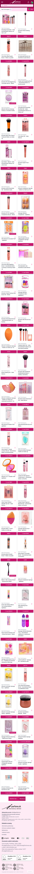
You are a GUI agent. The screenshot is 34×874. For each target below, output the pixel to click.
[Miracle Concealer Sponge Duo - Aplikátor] (8, 675)
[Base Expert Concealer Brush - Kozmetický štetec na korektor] (25, 543)
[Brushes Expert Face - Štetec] (25, 151)
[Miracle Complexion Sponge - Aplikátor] (25, 569)
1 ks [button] (8, 61)
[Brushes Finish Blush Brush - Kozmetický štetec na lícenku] (8, 308)
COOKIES (30, 871)
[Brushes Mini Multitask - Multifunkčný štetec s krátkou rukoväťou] (25, 361)
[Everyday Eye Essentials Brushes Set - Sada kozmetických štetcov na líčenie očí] (25, 97)
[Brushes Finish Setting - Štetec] (25, 19)
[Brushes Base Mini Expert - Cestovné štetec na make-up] (8, 125)
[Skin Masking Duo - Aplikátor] (25, 594)
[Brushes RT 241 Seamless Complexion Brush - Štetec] (8, 202)
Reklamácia (5, 830)
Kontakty (4, 834)
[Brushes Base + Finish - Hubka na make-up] (8, 518)
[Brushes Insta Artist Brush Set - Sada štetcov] (25, 387)
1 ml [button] (8, 244)
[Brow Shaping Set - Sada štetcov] (8, 361)
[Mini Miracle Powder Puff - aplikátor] (8, 414)
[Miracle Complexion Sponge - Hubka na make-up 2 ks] (25, 177)
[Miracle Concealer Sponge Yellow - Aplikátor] (8, 701)
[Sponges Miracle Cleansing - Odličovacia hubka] (8, 726)
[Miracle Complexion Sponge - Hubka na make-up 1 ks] (8, 334)
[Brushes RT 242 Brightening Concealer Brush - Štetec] (8, 70)
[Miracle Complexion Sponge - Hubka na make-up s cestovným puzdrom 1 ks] (8, 387)
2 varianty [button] (25, 455)
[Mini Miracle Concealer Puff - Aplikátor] (8, 227)
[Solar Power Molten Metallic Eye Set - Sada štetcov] (8, 491)
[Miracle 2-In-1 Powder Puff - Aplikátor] (8, 465)
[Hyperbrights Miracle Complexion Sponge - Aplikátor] (25, 227)
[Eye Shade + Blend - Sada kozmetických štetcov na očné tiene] (8, 151)
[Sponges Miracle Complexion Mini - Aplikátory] (25, 282)
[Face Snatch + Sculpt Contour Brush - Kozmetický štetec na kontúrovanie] (8, 438)
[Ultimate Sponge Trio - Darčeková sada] (25, 777)
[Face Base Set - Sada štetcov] (25, 125)
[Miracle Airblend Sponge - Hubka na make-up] (25, 438)
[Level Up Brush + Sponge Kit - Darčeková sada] (25, 648)
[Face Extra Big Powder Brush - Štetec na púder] (8, 45)
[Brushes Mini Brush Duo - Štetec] (25, 308)
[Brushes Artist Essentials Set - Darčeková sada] (8, 177)
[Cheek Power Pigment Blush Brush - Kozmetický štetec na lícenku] (25, 491)
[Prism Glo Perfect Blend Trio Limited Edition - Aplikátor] (8, 594)
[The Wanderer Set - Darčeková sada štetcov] (25, 254)
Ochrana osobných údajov (8, 828)
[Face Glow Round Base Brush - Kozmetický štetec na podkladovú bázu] (25, 675)
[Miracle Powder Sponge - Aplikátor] (25, 726)
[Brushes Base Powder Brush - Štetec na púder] (8, 543)
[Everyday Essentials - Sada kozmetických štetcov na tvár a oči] (8, 19)
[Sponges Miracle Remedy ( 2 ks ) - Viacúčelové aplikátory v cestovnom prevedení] (25, 620)
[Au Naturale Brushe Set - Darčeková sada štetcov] (25, 45)
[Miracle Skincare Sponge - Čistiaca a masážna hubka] (8, 97)
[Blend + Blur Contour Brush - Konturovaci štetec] (8, 569)
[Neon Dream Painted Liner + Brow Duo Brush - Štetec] (8, 620)
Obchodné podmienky (7, 826)
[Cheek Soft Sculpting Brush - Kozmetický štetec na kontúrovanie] (25, 70)
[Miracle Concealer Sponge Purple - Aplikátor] (25, 751)
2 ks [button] (8, 692)
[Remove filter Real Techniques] (10, 9)
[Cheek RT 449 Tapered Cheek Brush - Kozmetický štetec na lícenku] (25, 465)
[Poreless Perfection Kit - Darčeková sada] (8, 777)
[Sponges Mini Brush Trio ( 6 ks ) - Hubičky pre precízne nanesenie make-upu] (8, 648)
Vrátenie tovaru (6, 832)
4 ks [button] (25, 218)
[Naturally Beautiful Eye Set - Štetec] (25, 414)
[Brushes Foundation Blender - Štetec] (25, 701)
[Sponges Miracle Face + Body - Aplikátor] (25, 518)
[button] (9, 36)
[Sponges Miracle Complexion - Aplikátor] (25, 202)
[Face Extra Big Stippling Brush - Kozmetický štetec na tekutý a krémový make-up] (8, 254)
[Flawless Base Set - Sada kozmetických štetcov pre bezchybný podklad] (25, 334)
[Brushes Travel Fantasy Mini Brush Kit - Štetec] (8, 282)
